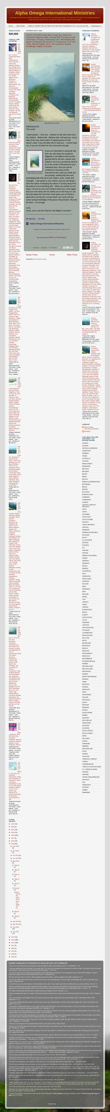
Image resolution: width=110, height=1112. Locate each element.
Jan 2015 (16, 931)
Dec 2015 (16, 846)
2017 (13, 838)
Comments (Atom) (41, 259)
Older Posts (72, 255)
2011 (13, 945)
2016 (13, 841)
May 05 (17, 916)
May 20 (17, 870)
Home (11, 26)
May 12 (17, 879)
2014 (13, 937)
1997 (13, 951)
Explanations (95, 26)
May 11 (17, 883)
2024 (13, 827)
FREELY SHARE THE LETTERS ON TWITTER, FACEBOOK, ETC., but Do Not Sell (58, 26)
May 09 (17, 888)
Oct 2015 (16, 855)
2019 (13, 832)
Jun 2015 (16, 858)
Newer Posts (31, 255)
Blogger (58, 1104)
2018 (13, 835)
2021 (13, 829)
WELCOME (20, 26)
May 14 (17, 874)
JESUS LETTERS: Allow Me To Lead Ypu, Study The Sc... (17, 900)
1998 (13, 948)
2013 (13, 940)
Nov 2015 (16, 851)
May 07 (17, 911)
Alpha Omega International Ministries (55, 12)
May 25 (17, 865)
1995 (13, 957)
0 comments (53, 247)
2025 (13, 824)
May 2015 (16, 861)
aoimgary (36, 247)
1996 (13, 954)
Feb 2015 (16, 927)
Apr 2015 (16, 921)
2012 (13, 942)
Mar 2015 (16, 924)
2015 (13, 844)
